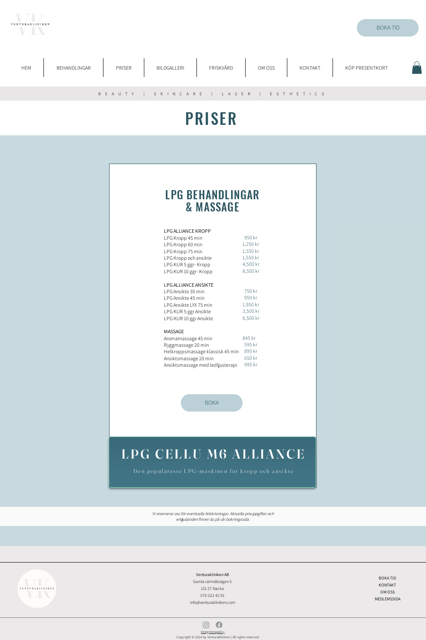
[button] (417, 67)
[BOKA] (212, 403)
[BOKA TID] (388, 28)
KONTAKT (387, 585)
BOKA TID (387, 578)
